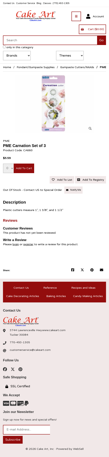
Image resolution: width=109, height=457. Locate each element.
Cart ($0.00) (92, 29)
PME (6, 141)
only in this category (18, 47)
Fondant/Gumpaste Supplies (36, 67)
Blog (39, 3)
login (16, 244)
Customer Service (25, 3)
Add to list (62, 179)
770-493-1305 (20, 342)
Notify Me (73, 190)
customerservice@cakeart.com (30, 350)
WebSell (78, 449)
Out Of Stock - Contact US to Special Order (33, 190)
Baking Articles (56, 296)
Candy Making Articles (88, 296)
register (28, 244)
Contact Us (8, 3)
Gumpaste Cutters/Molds (77, 67)
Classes (47, 3)
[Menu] (76, 16)
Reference (50, 287)
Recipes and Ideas (83, 287)
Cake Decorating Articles (22, 296)
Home (7, 67)
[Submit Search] (101, 40)
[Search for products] (50, 40)
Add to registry (90, 179)
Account (95, 16)
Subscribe (12, 440)
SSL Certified (17, 386)
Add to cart (24, 168)
